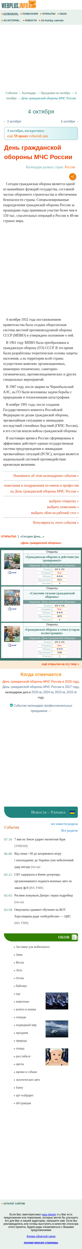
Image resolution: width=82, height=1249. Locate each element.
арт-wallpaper (23, 1095)
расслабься (21, 1056)
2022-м (72, 692)
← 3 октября (12, 121)
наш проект (49, 1214)
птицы (18, 1048)
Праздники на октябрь (55, 93)
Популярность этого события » (56, 523)
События (11, 93)
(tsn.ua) (35, 866)
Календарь (29, 93)
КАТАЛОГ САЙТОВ (13, 1203)
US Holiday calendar (51, 20)
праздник (20, 1032)
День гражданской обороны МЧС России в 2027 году (40, 687)
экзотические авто (26, 1079)
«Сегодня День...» (32, 536)
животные (21, 1001)
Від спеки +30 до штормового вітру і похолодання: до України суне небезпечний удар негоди (43, 860)
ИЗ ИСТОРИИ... (11, 20)
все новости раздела (64, 824)
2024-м (48, 692)
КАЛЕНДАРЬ (10, 14)
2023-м (60, 692)
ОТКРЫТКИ (48, 14)
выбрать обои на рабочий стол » (55, 513)
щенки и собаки (25, 1072)
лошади (19, 1017)
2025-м (36, 692)
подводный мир (25, 1025)
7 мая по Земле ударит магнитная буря (39, 839)
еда (16, 993)
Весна (18, 962)
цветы (18, 1064)
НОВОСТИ (30, 20)
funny (18, 1087)
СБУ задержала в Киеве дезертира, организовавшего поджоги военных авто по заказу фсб (43, 881)
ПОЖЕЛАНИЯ (29, 14)
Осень (18, 978)
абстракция (22, 1103)
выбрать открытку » (64, 501)
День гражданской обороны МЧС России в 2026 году (40, 681)
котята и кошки (24, 1009)
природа (20, 1040)
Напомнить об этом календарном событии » (46, 476)
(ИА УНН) (36, 887)
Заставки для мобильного (31, 946)
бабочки (20, 986)
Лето (17, 970)
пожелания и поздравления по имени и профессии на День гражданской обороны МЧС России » (41, 488)
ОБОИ (62, 14)
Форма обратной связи (41, 1236)
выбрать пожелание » (63, 507)
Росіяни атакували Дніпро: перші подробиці (43, 895)
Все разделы (69, 830)
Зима (17, 954)
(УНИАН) (21, 846)
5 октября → (70, 121)
